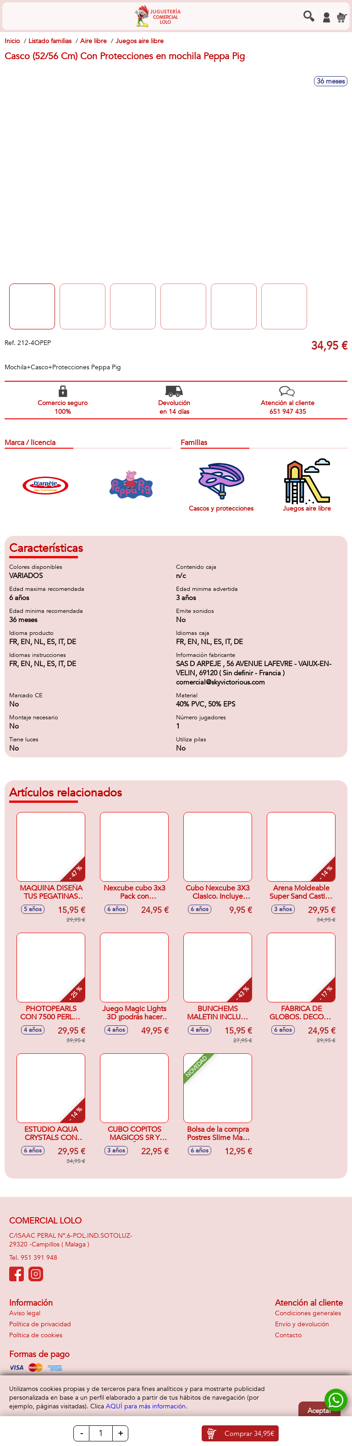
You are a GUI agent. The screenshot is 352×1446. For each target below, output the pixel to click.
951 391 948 (39, 1257)
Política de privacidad (40, 1324)
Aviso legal (24, 1313)
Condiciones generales (308, 1313)
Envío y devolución (302, 1324)
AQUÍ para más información (146, 1406)
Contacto (288, 1335)
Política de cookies (35, 1335)
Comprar (249, 1433)
